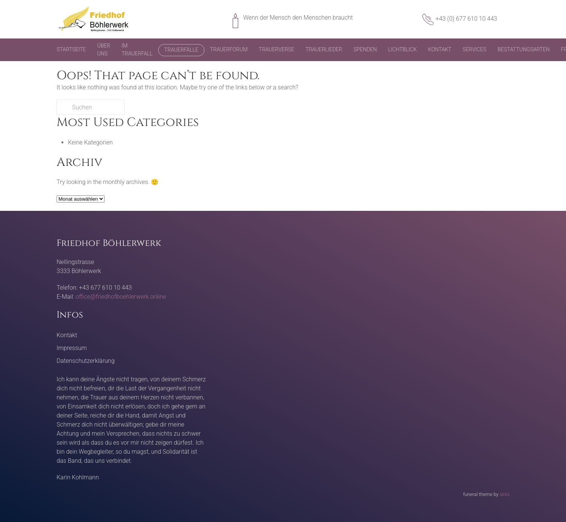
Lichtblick (402, 49)
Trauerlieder (324, 49)
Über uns (104, 50)
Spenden (365, 49)
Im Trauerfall (137, 50)
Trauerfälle (181, 50)
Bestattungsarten (524, 49)
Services (474, 49)
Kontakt (439, 49)
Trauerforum (229, 49)
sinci (504, 494)
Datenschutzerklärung (86, 360)
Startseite (71, 49)
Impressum (72, 348)
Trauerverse (276, 49)
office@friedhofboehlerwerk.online (121, 296)
